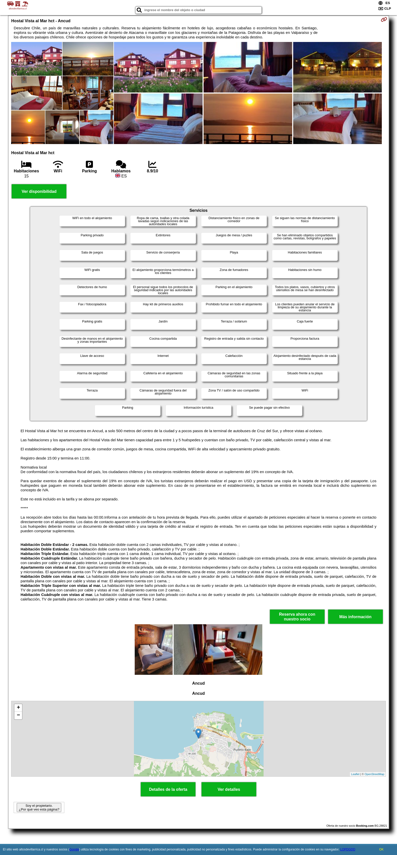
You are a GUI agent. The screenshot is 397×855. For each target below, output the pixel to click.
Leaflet (355, 774)
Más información (355, 617)
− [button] (18, 715)
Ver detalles (229, 789)
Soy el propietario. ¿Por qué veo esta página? (39, 807)
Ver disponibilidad (39, 191)
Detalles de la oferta (168, 789)
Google (74, 849)
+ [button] (18, 708)
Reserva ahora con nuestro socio (297, 616)
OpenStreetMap (374, 774)
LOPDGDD (347, 849)
